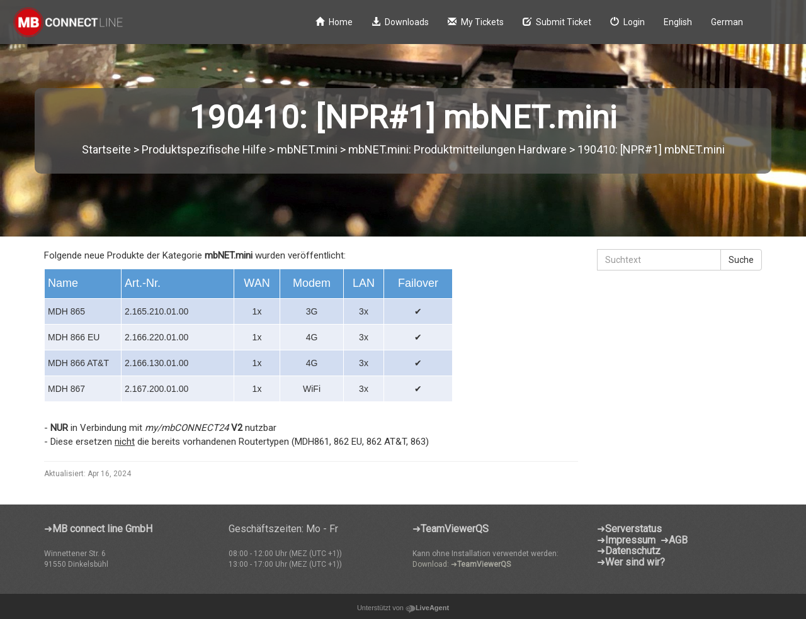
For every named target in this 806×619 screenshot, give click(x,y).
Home (334, 22)
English (678, 22)
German (727, 22)
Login (627, 22)
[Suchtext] (659, 259)
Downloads (400, 22)
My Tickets (476, 22)
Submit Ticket (557, 22)
